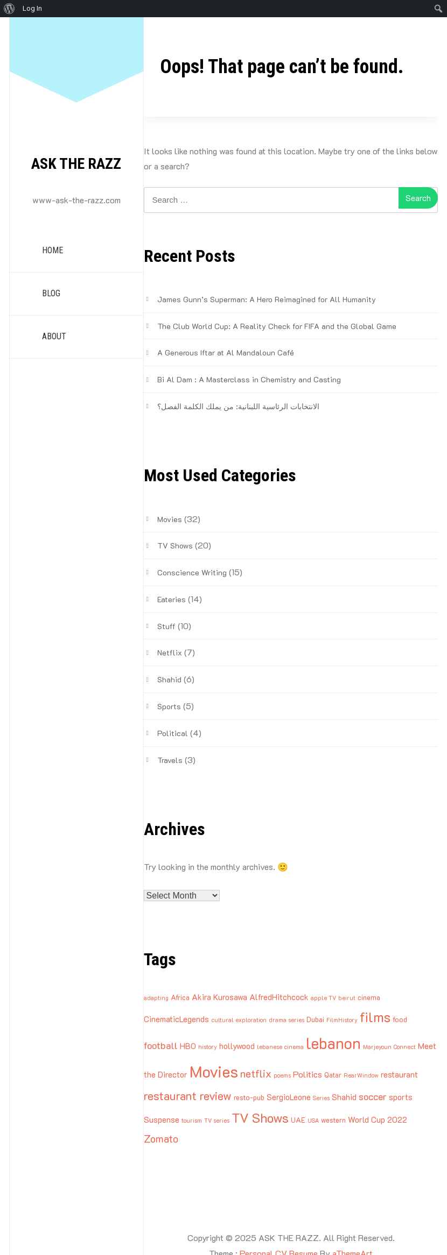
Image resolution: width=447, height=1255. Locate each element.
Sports (169, 706)
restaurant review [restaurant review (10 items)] (188, 1095)
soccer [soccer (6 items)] (373, 1096)
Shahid (169, 679)
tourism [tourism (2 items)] (191, 1120)
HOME (52, 250)
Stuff (166, 626)
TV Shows (175, 545)
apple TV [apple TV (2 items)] (323, 998)
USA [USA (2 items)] (313, 1120)
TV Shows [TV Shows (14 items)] (260, 1117)
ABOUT (54, 336)
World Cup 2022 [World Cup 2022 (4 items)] (377, 1119)
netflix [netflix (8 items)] (255, 1073)
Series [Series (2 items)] (321, 1098)
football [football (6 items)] (161, 1045)
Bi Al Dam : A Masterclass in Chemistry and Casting (249, 379)
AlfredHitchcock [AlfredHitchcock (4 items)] (279, 997)
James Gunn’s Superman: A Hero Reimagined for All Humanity (266, 299)
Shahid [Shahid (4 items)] (344, 1097)
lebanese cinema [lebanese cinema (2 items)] (280, 1047)
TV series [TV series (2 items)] (216, 1120)
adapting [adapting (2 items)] (156, 998)
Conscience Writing (192, 572)
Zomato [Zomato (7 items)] (161, 1138)
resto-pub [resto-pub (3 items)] (249, 1097)
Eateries (171, 599)
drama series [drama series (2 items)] (286, 1020)
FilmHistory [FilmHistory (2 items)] (342, 1020)
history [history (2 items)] (207, 1047)
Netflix (169, 652)
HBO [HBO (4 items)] (188, 1045)
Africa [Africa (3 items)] (180, 997)
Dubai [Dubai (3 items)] (315, 1019)
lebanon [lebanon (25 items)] (333, 1043)
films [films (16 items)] (375, 1016)
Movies (169, 519)
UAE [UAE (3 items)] (298, 1119)
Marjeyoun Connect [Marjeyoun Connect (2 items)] (389, 1047)
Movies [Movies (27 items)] (214, 1071)
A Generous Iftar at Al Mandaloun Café (225, 352)
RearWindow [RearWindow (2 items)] (361, 1075)
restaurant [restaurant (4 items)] (399, 1074)
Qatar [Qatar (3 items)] (332, 1074)
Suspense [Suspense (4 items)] (161, 1119)
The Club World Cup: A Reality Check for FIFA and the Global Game (276, 326)
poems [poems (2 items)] (282, 1075)
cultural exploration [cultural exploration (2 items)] (239, 1020)
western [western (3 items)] (333, 1119)
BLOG (51, 293)
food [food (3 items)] (400, 1019)
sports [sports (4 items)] (401, 1097)
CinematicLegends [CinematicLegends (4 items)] (176, 1019)
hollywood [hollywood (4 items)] (237, 1045)
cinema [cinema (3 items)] (369, 997)
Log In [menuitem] (32, 8)
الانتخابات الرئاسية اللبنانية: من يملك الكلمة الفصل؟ (238, 406)
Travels (170, 760)
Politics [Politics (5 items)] (307, 1074)
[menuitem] (9, 8)
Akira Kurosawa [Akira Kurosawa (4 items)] (219, 997)
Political (172, 733)
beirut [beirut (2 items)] (346, 998)
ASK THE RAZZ (76, 164)
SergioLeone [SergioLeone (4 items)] (289, 1097)
